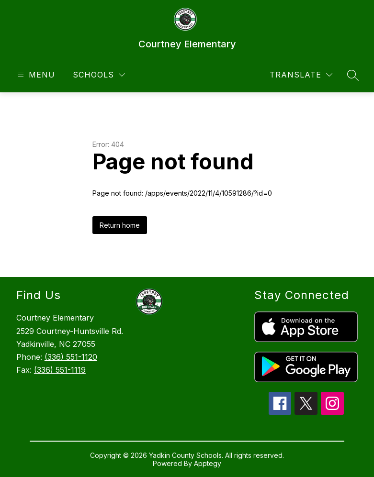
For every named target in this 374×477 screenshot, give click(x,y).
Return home (120, 225)
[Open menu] (35, 75)
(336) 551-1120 (71, 357)
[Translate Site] (301, 75)
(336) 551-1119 (60, 370)
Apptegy (207, 463)
